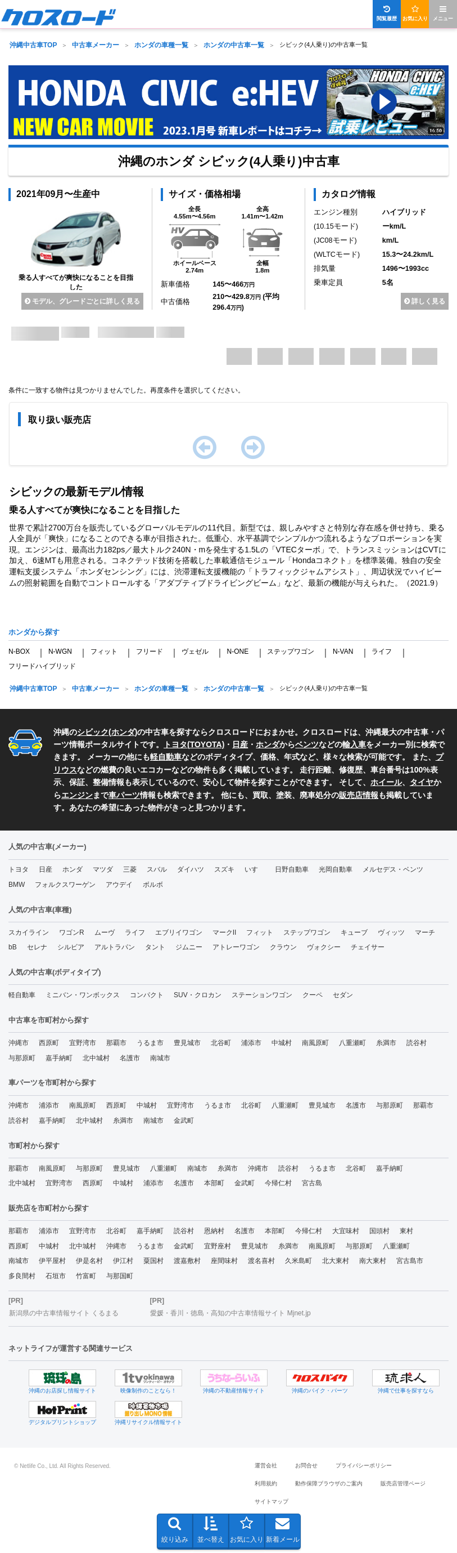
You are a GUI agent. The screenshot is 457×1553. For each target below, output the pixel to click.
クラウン (283, 947)
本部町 (214, 1183)
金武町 (184, 1120)
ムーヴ (104, 932)
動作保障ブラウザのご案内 (329, 1483)
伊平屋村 (52, 1261)
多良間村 (21, 1276)
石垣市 (56, 1276)
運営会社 (266, 1465)
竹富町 (86, 1276)
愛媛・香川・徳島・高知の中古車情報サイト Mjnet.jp (230, 1313)
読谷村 (416, 1043)
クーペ (312, 995)
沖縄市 (18, 1043)
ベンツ (307, 744)
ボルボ (153, 885)
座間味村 (224, 1261)
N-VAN (343, 651)
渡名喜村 (261, 1261)
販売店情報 (358, 795)
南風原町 (315, 1043)
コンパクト (147, 995)
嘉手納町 (59, 1058)
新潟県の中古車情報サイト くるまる (64, 1313)
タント (155, 947)
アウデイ (119, 885)
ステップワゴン (290, 651)
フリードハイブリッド (42, 666)
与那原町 (21, 1058)
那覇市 (116, 1043)
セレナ (37, 947)
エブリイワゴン (178, 932)
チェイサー (367, 947)
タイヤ (421, 782)
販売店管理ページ (403, 1483)
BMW (16, 885)
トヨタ (18, 869)
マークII (224, 932)
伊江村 (123, 1261)
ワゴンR (71, 932)
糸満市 (386, 1043)
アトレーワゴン (236, 947)
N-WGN (60, 651)
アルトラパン (114, 947)
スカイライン (28, 932)
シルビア (70, 947)
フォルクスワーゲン (65, 885)
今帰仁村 (278, 1183)
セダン (343, 995)
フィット (104, 651)
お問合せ (306, 1465)
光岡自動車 (335, 869)
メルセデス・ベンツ (393, 869)
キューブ (354, 932)
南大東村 (372, 1261)
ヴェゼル (195, 651)
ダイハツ (190, 869)
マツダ (103, 869)
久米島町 (298, 1261)
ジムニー (188, 947)
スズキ (224, 869)
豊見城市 (187, 1043)
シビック (92, 732)
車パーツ (124, 795)
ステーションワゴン (262, 995)
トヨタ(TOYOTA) (194, 744)
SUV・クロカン (197, 995)
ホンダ (123, 732)
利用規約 (266, 1483)
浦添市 (251, 1043)
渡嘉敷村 (187, 1261)
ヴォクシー (324, 947)
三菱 (130, 869)
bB (12, 947)
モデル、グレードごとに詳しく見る (82, 301)
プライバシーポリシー (364, 1465)
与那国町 (119, 1276)
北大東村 (335, 1261)
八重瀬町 (352, 1043)
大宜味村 (345, 1231)
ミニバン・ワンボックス (83, 995)
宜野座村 (217, 1246)
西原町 (49, 1043)
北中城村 (96, 1058)
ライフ (382, 651)
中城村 (282, 1043)
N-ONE (237, 651)
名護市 (130, 1058)
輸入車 (354, 744)
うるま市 (150, 1043)
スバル (157, 869)
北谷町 (221, 1043)
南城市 (160, 1058)
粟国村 (153, 1261)
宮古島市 (409, 1261)
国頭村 (379, 1231)
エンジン (77, 795)
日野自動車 (292, 869)
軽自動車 (166, 756)
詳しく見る (424, 301)
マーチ (425, 932)
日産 (240, 744)
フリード (149, 651)
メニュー (443, 13)
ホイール (386, 782)
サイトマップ (271, 1501)
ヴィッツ (391, 932)
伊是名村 (89, 1261)
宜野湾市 (82, 1043)
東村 (406, 1231)
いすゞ (255, 869)
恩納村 (214, 1231)
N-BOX (19, 651)
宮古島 (312, 1183)
